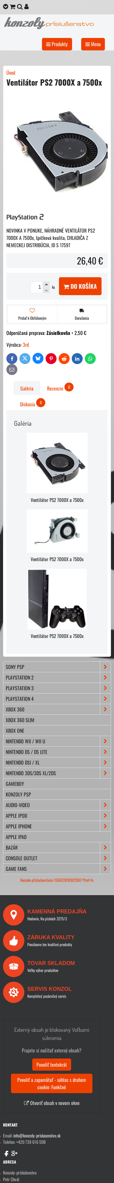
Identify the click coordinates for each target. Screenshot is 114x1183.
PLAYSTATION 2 (58, 677)
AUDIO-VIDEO (58, 805)
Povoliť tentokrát (51, 1064)
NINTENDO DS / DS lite (58, 752)
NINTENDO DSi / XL (58, 762)
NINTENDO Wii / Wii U (58, 741)
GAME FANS (58, 869)
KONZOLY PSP (18, 794)
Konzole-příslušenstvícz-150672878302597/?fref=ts (57, 880)
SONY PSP (58, 667)
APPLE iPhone (58, 826)
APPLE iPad (16, 836)
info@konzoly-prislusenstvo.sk (36, 1135)
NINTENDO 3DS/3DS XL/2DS (58, 773)
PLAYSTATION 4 (58, 699)
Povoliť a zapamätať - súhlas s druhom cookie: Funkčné (51, 1083)
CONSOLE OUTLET (58, 858)
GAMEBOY (15, 783)
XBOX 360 (58, 709)
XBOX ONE (15, 730)
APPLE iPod (58, 815)
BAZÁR (58, 847)
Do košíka (80, 286)
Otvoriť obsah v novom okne (52, 1102)
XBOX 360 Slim (20, 720)
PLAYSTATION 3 (58, 688)
